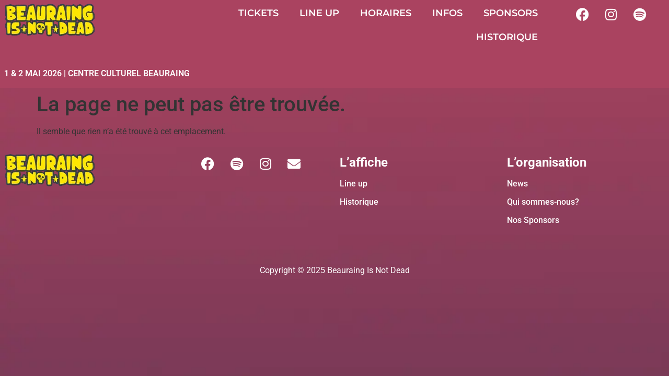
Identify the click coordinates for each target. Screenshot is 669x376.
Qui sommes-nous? (543, 202)
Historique (359, 202)
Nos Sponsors (533, 220)
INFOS (447, 13)
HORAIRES (385, 13)
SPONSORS (510, 13)
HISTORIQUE (507, 37)
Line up (353, 184)
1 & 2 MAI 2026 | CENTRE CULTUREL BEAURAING (97, 73)
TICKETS (258, 13)
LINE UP (319, 13)
